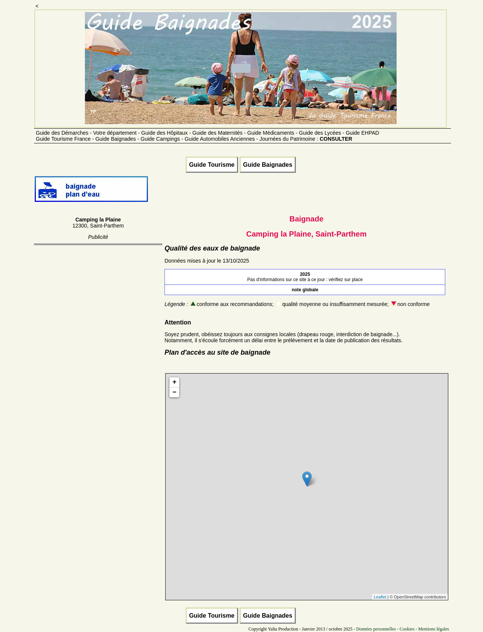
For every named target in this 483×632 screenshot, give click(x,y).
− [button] (174, 392)
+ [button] (174, 382)
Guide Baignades (267, 164)
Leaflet (380, 597)
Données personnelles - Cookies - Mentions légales (402, 629)
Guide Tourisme (212, 164)
